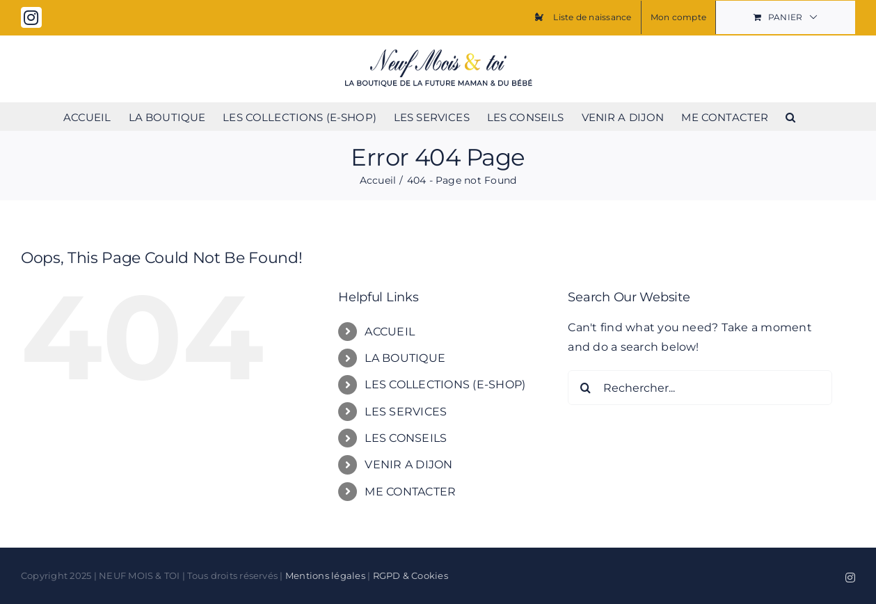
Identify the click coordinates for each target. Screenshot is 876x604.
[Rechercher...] (700, 387)
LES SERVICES (406, 411)
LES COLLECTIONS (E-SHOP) (445, 384)
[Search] (585, 387)
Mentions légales (325, 575)
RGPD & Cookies (410, 575)
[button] (790, 116)
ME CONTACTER (410, 491)
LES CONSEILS (406, 438)
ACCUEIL (390, 331)
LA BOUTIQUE (405, 358)
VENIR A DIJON (408, 464)
